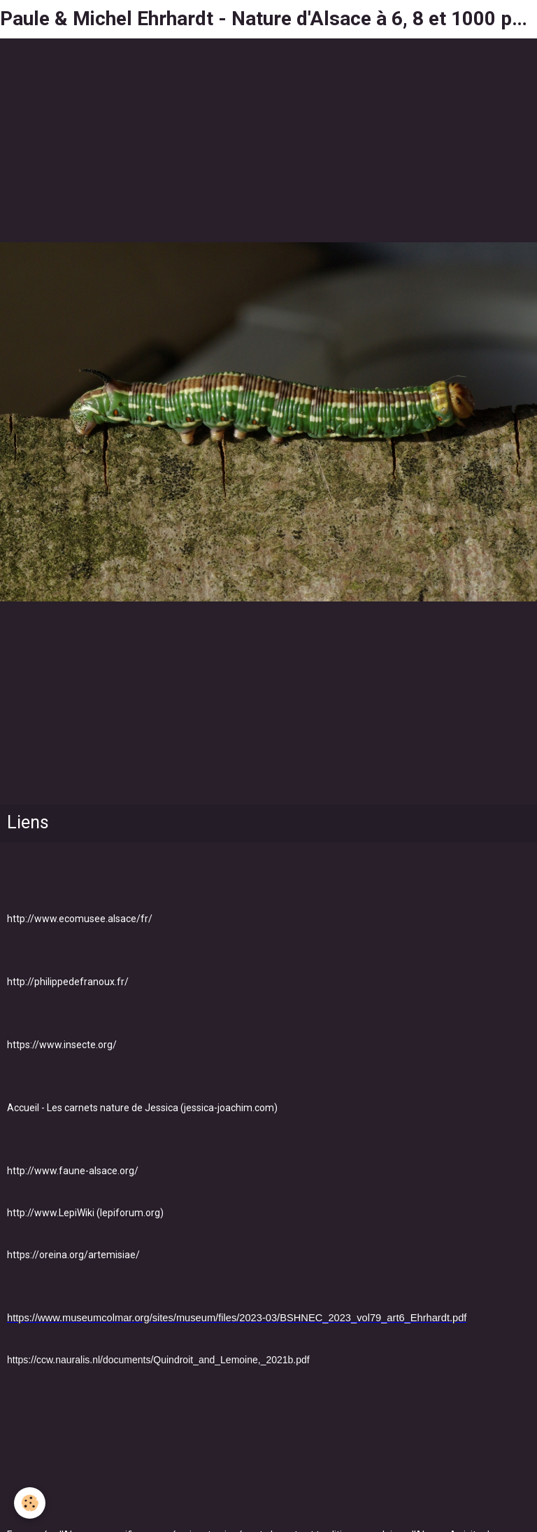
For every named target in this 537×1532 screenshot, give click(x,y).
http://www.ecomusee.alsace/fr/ (79, 918)
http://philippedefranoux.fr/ (68, 981)
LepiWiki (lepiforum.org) (111, 1212)
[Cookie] (29, 1503)
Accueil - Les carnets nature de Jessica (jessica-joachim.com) (142, 1107)
